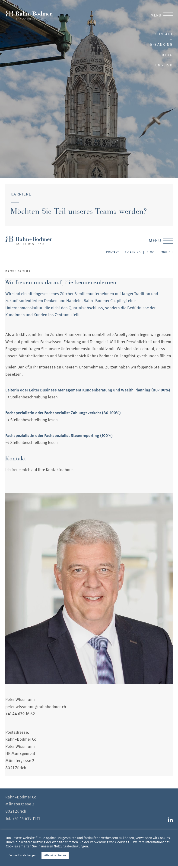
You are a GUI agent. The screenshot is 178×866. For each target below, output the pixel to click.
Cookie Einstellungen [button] (22, 855)
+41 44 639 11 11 (26, 818)
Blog (167, 54)
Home (9, 271)
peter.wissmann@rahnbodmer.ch (35, 707)
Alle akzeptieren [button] (55, 855)
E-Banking (161, 44)
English (164, 65)
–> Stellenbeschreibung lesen (31, 397)
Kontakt (164, 34)
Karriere (24, 271)
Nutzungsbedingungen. (71, 846)
